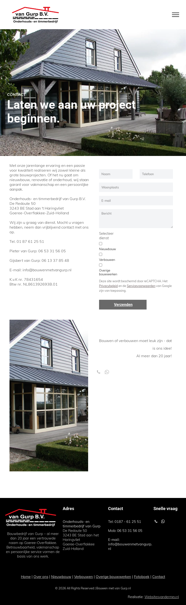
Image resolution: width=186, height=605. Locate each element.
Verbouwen (83, 576)
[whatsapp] (107, 373)
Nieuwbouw (61, 576)
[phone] (98, 373)
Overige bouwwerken (113, 576)
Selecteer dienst (106, 235)
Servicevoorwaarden (141, 286)
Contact (158, 576)
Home (26, 576)
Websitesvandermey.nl (161, 597)
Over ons (40, 576)
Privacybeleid (108, 286)
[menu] (175, 15)
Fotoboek (141, 576)
